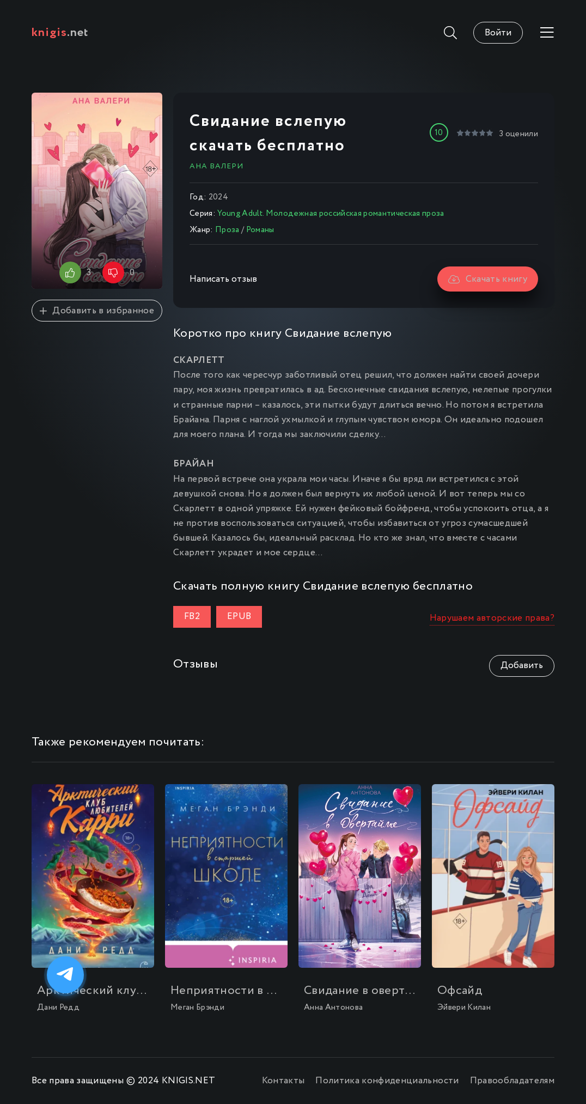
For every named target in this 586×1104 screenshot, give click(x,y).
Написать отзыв (223, 279)
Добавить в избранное (97, 311)
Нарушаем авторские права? (492, 618)
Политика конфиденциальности (387, 1081)
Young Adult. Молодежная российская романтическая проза (330, 214)
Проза (227, 230)
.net (60, 32)
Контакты (283, 1081)
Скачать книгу (487, 279)
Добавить (521, 665)
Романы (260, 230)
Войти (498, 33)
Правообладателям (512, 1081)
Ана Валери (216, 166)
